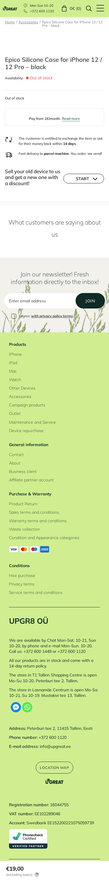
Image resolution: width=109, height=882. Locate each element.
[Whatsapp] (27, 707)
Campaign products (27, 404)
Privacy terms (21, 583)
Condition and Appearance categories (44, 537)
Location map (54, 767)
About (14, 462)
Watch (15, 379)
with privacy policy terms (52, 316)
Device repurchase (26, 430)
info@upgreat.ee (55, 746)
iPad (13, 362)
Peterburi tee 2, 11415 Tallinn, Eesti (59, 728)
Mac (13, 371)
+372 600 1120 (42, 11)
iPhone (15, 354)
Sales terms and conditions (34, 512)
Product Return (23, 503)
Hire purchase (22, 575)
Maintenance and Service (32, 422)
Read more (71, 118)
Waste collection (24, 529)
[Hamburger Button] (103, 8)
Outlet (15, 413)
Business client (23, 471)
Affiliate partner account (31, 479)
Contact (16, 454)
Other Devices (22, 387)
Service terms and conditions (35, 592)
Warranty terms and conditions (38, 520)
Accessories (28, 22)
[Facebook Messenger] (16, 707)
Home (10, 22)
